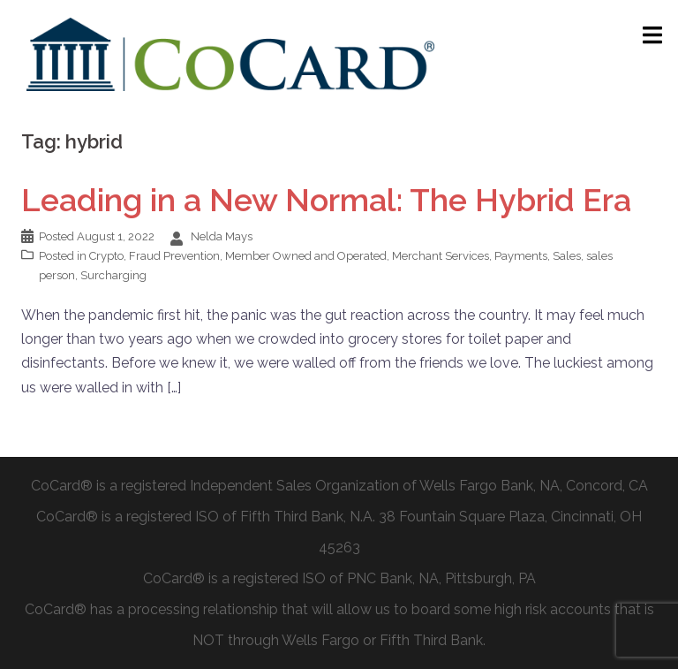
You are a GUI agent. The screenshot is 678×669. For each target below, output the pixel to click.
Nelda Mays (221, 236)
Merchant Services (440, 255)
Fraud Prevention (174, 255)
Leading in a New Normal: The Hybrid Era (326, 199)
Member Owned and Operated (306, 255)
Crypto (106, 255)
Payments (520, 255)
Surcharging (113, 275)
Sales (567, 255)
